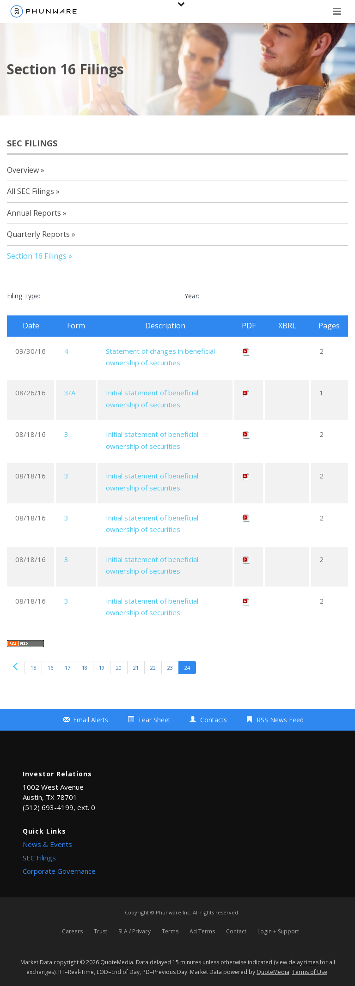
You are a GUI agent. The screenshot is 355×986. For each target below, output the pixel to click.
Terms (170, 931)
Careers (72, 931)
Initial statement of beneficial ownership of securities (152, 398)
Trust (100, 931)
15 (33, 667)
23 (170, 667)
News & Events (47, 844)
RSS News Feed (280, 719)
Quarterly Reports (38, 234)
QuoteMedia (116, 962)
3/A (69, 392)
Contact (236, 931)
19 (101, 667)
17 (67, 667)
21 (136, 667)
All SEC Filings (30, 191)
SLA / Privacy (134, 931)
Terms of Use (309, 972)
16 (50, 667)
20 (119, 667)
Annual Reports (34, 213)
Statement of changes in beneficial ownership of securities (160, 357)
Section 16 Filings (37, 256)
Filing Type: (23, 295)
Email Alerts (90, 719)
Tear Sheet (154, 719)
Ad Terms (202, 931)
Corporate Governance (59, 871)
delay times (303, 962)
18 (84, 667)
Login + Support (278, 931)
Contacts (213, 719)
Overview (23, 170)
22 (153, 667)
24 (187, 667)
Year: (191, 295)
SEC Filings (39, 857)
